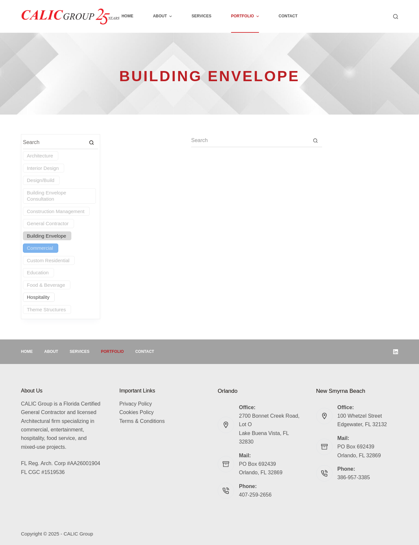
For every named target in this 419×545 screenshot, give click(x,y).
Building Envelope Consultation (46, 196)
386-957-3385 (353, 477)
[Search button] (315, 140)
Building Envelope (46, 236)
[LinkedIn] (395, 351)
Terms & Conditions (142, 421)
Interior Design (43, 168)
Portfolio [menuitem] (246, 16)
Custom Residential (48, 260)
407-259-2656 (255, 495)
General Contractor (48, 223)
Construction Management (55, 211)
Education (38, 272)
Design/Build (40, 180)
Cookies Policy (136, 412)
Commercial (40, 248)
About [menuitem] (163, 16)
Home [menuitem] (127, 16)
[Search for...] (250, 140)
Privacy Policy (135, 404)
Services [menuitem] (201, 16)
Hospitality (38, 297)
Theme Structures (46, 309)
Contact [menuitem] (288, 16)
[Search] (395, 16)
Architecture (40, 155)
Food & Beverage (46, 285)
